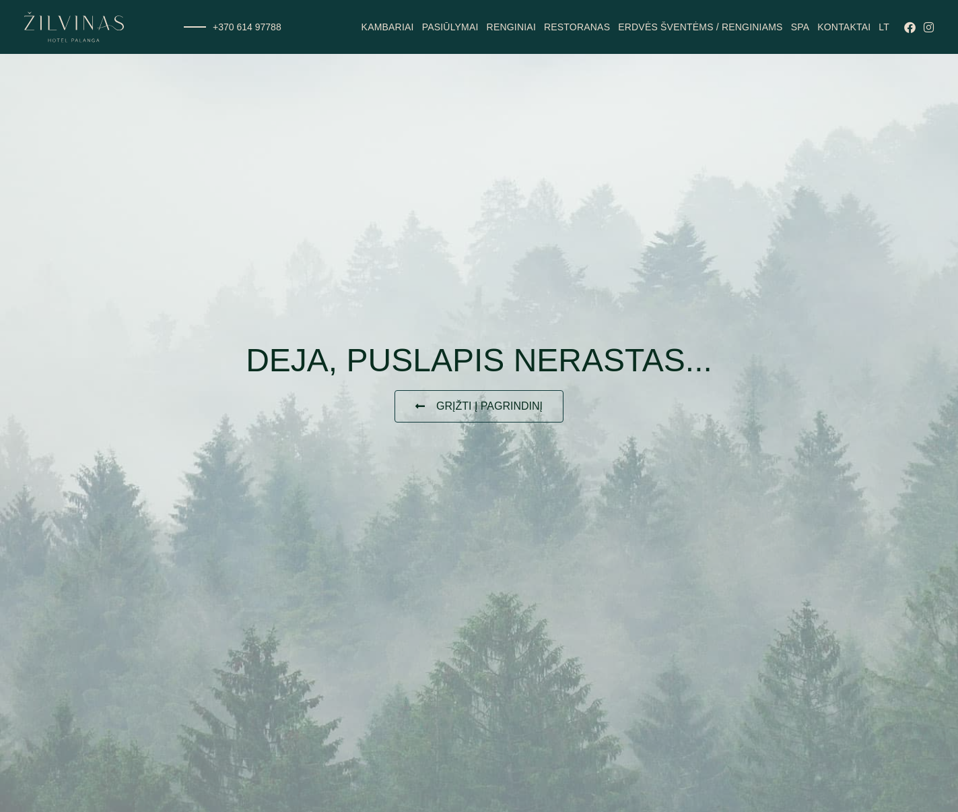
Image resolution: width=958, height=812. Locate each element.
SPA (800, 27)
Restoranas (577, 27)
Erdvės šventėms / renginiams (700, 27)
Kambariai (388, 27)
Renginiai (511, 27)
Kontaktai (843, 27)
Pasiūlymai (450, 27)
